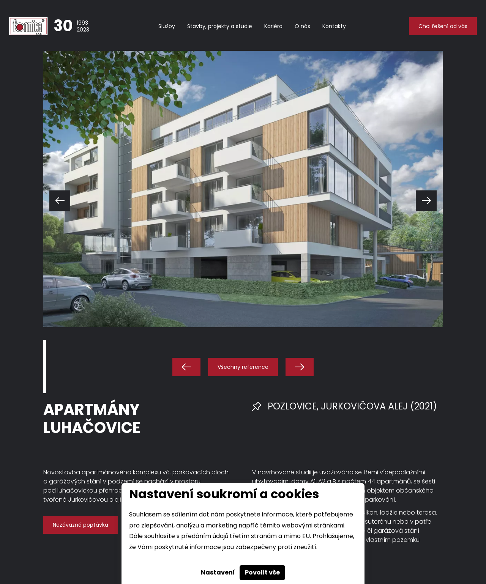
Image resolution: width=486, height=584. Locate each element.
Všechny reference (243, 367)
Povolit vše (262, 572)
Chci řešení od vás (442, 26)
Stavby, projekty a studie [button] (219, 26)
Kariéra (273, 26)
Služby (166, 26)
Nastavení (218, 572)
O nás (302, 26)
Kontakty (334, 26)
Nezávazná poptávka (80, 525)
